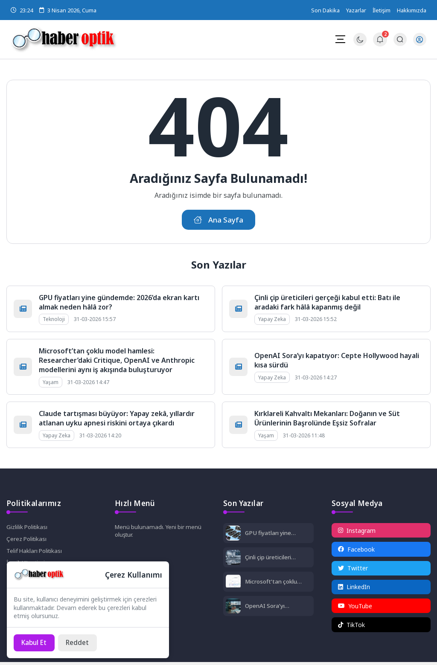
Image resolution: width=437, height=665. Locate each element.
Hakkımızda (411, 10)
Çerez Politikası (27, 541)
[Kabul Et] (35, 642)
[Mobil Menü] (340, 39)
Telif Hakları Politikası (35, 553)
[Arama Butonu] (399, 39)
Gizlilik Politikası (28, 528)
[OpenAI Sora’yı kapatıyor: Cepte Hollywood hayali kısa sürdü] (233, 608)
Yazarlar (356, 10)
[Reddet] (81, 642)
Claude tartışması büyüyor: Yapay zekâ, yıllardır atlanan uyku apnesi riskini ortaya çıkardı (117, 419)
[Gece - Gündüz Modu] (359, 44)
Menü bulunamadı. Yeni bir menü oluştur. (159, 532)
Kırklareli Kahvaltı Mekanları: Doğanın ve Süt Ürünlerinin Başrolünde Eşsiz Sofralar (327, 419)
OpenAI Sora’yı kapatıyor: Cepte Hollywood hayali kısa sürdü (277, 607)
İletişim (381, 10)
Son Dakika (325, 10)
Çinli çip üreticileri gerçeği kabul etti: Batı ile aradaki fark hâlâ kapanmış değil (327, 303)
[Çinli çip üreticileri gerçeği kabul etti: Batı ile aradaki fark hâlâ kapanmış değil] (233, 559)
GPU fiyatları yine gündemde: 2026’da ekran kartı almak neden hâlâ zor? (273, 534)
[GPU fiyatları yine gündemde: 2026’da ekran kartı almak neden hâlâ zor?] (233, 535)
